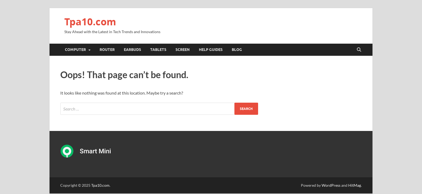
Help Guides (211, 49)
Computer (75, 49)
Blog (237, 49)
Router (107, 49)
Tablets (158, 49)
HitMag (354, 185)
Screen (182, 49)
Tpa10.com (90, 21)
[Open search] (359, 50)
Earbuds (132, 49)
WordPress (331, 185)
